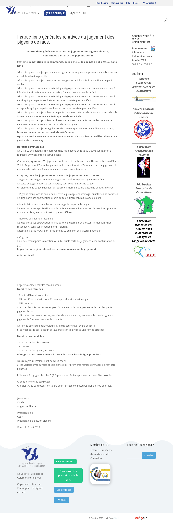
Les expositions (120, 11)
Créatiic (116, 518)
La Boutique (55, 19)
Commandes (117, 3)
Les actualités (63, 489)
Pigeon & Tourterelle (44, 11)
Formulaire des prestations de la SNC (68, 475)
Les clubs (78, 19)
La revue (94, 11)
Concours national (23, 19)
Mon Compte (102, 3)
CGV (128, 3)
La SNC (16, 11)
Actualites (75, 11)
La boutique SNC (65, 461)
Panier (136, 3)
